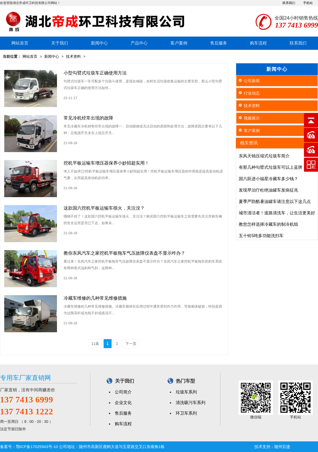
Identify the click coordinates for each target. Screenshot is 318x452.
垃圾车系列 (186, 392)
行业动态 (252, 93)
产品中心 (139, 43)
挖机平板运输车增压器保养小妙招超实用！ (106, 163)
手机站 (308, 3)
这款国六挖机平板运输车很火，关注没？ (104, 208)
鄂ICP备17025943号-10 (37, 446)
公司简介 (123, 392)
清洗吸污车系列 (190, 402)
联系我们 (288, 3)
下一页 (130, 344)
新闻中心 (99, 43)
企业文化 (123, 402)
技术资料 (73, 56)
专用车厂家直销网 (25, 377)
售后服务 (218, 43)
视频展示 (252, 118)
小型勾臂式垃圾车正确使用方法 (95, 73)
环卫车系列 (186, 413)
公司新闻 (252, 80)
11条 (95, 344)
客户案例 (178, 43)
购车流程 (258, 43)
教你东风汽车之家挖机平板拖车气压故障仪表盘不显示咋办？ (124, 253)
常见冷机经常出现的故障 (88, 118)
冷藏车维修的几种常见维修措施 (95, 298)
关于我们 (59, 43)
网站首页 (19, 43)
